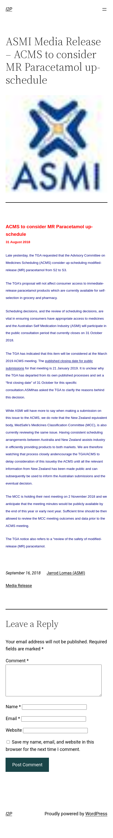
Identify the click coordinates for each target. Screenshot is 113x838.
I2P (9, 9)
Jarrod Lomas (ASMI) (66, 573)
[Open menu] (104, 9)
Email (13, 724)
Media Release (19, 585)
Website (14, 736)
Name (13, 712)
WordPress (96, 819)
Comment (17, 660)
